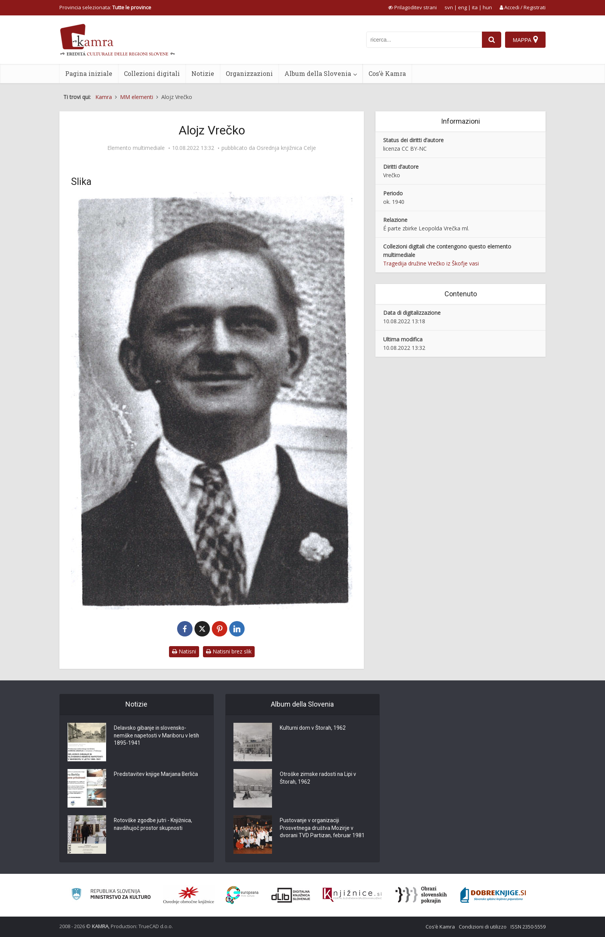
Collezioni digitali (152, 73)
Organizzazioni (249, 73)
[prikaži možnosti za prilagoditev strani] (412, 7)
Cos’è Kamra (387, 73)
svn (448, 7)
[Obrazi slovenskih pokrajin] (421, 895)
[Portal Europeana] (242, 895)
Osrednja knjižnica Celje (286, 147)
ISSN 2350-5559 (528, 926)
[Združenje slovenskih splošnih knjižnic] (352, 895)
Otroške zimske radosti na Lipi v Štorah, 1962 (318, 779)
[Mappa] (525, 40)
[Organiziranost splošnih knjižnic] (189, 895)
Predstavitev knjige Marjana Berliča (156, 775)
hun (487, 7)
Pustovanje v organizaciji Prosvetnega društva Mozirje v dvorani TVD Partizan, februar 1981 (323, 829)
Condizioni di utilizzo (483, 926)
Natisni (184, 651)
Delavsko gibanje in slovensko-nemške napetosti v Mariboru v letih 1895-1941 (157, 736)
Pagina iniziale (88, 73)
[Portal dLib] (291, 895)
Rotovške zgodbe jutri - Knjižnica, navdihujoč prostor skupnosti (153, 825)
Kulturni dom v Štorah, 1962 (313, 728)
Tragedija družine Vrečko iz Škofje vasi (431, 263)
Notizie (202, 73)
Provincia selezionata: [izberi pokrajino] (105, 7)
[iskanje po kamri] (424, 40)
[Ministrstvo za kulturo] (111, 895)
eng (462, 7)
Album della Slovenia (317, 73)
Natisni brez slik (229, 651)
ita (475, 7)
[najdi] (491, 40)
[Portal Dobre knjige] (493, 895)
